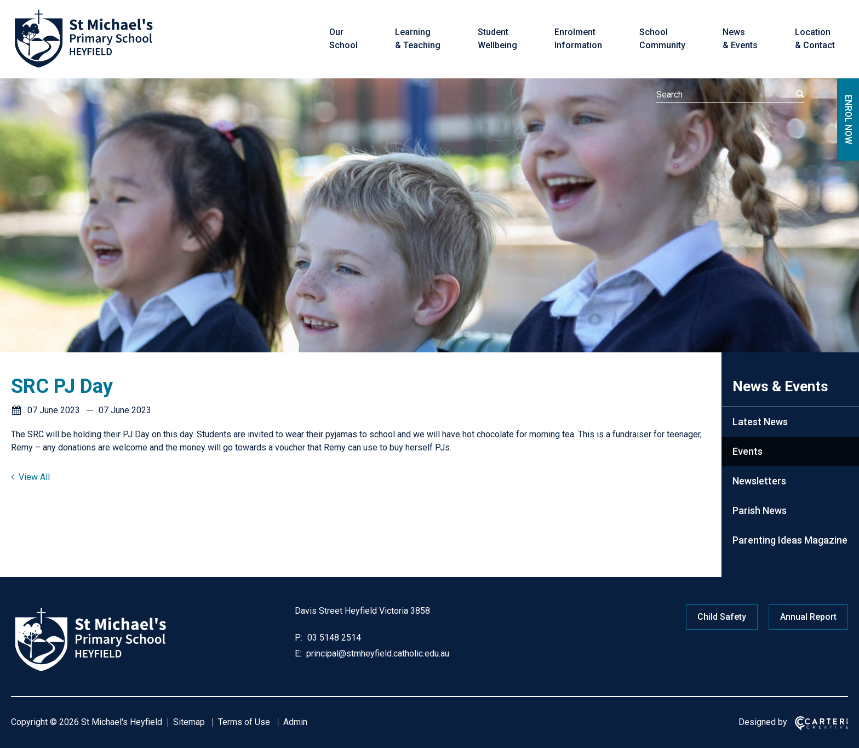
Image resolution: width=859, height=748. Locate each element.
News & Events (740, 38)
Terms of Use (244, 722)
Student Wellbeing (497, 38)
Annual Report (808, 617)
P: (298, 637)
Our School (343, 38)
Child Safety (721, 617)
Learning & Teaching (417, 38)
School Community (662, 38)
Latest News (760, 421)
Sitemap (189, 722)
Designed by (762, 722)
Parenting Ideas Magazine (789, 540)
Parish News (759, 510)
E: (298, 653)
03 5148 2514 (333, 637)
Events (747, 451)
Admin (295, 722)
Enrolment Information (578, 38)
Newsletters (759, 481)
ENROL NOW (848, 119)
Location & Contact (815, 38)
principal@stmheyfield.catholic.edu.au (376, 653)
